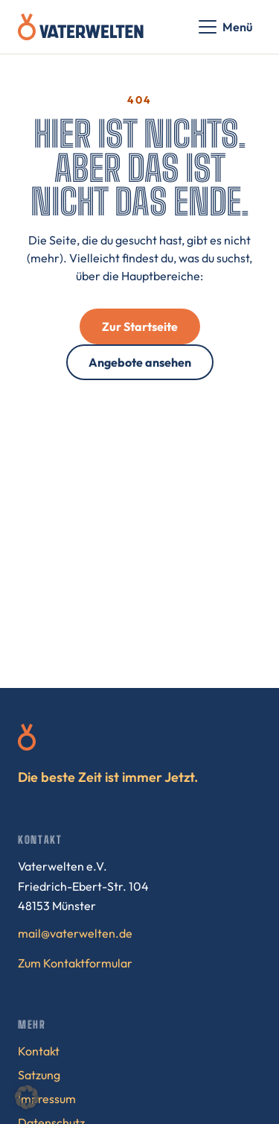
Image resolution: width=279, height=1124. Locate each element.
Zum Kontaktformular (75, 963)
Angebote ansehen (140, 362)
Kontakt (39, 1051)
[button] (27, 1097)
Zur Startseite (140, 326)
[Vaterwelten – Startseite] (81, 26)
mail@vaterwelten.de (75, 933)
